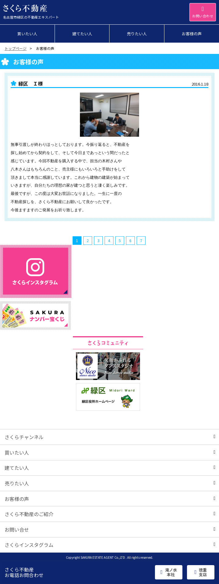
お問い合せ (110, 529)
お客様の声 (110, 498)
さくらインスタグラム (110, 544)
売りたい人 (110, 483)
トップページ (16, 48)
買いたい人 (110, 452)
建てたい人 (110, 467)
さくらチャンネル (110, 437)
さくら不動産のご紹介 (110, 514)
